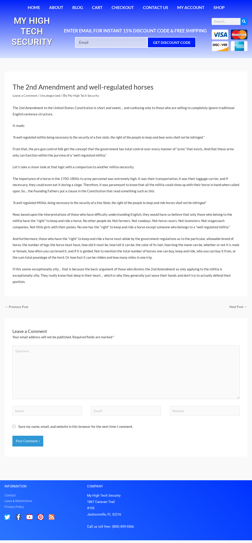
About (56, 7)
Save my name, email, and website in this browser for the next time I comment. (75, 429)
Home (34, 7)
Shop (219, 7)
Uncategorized (53, 95)
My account (190, 7)
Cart (97, 7)
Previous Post (17, 307)
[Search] (244, 21)
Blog (77, 7)
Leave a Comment (26, 95)
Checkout (123, 7)
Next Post (237, 307)
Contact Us (155, 7)
